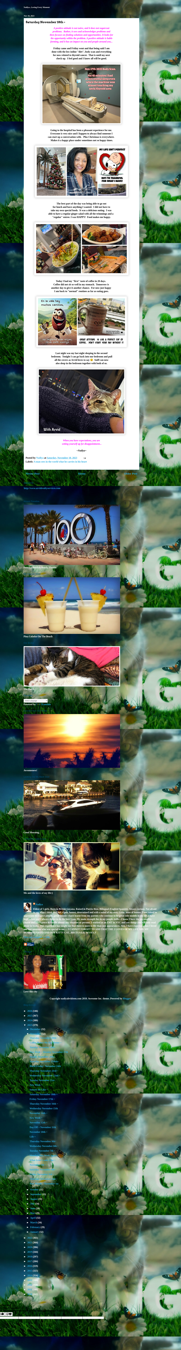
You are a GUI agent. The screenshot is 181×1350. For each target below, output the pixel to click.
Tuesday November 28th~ (43, 1047)
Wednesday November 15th (44, 1108)
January (34, 1232)
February (35, 1227)
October (34, 1189)
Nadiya (39, 904)
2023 (30, 1025)
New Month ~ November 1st (44, 1183)
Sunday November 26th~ (42, 1056)
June (33, 1208)
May (32, 1213)
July (32, 1203)
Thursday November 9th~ (43, 1141)
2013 (30, 1280)
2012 (30, 1284)
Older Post (130, 473)
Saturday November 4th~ (43, 1169)
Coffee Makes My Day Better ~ (45, 1042)
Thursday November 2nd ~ (43, 1179)
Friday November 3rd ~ (42, 1174)
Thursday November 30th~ (43, 1038)
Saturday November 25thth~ (44, 1061)
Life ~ (33, 1136)
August (34, 1199)
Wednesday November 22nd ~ (45, 1075)
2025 (30, 1015)
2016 (30, 1266)
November (35, 1034)
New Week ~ (36, 1085)
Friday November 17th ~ (42, 1099)
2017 (30, 1261)
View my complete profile (37, 937)
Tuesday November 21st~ (42, 1080)
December (35, 1029)
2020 (30, 1247)
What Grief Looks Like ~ (43, 1160)
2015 (30, 1270)
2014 (30, 1275)
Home (81, 473)
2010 (30, 1294)
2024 (30, 1020)
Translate (43, 704)
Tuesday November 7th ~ (42, 1150)
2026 (30, 1011)
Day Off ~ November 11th (43, 1127)
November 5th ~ (38, 1165)
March (34, 1222)
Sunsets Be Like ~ (39, 1089)
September (36, 1194)
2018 (30, 1256)
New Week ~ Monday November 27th (49, 1052)
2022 (30, 1237)
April (33, 1217)
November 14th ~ (38, 1113)
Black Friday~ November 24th (45, 1066)
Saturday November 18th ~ (44, 1094)
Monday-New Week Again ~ (44, 1155)
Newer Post (33, 473)
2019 (30, 1252)
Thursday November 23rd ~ (44, 1071)
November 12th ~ (38, 1122)
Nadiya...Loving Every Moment (37, 7)
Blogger (127, 998)
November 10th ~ (38, 1132)
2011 (30, 1289)
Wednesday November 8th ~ (44, 1146)
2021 (30, 1242)
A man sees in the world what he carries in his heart (60, 461)
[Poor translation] (9, 1314)
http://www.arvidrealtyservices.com (42, 488)
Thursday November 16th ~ (44, 1103)
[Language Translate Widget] (36, 701)
